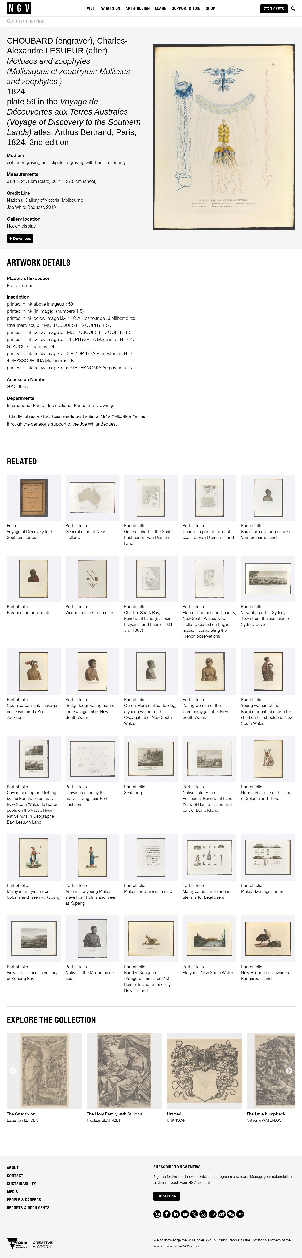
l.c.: (62, 332)
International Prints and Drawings (81, 405)
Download (20, 239)
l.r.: (62, 368)
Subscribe (166, 1196)
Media (12, 1192)
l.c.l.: (63, 339)
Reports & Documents (28, 1208)
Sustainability (21, 1184)
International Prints (25, 405)
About (13, 1168)
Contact (15, 1176)
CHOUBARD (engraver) (49, 40)
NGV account (199, 1183)
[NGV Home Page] (19, 8)
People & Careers (24, 1200)
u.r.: (63, 304)
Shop (210, 9)
